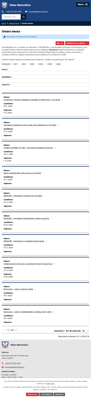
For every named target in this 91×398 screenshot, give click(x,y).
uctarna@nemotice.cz (38, 11)
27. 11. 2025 (8, 270)
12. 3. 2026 (8, 179)
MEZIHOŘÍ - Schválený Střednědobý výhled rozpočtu (28, 218)
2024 (41, 64)
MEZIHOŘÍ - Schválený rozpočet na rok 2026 (24, 196)
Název (5, 69)
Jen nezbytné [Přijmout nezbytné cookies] (46, 394)
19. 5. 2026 (8, 106)
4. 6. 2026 (8, 112)
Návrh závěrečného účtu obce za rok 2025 (24, 173)
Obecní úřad (14, 23)
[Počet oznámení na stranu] (85, 330)
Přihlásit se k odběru (77, 43)
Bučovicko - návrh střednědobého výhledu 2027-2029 (29, 312)
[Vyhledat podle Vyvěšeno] (45, 81)
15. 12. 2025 (8, 202)
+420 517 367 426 (13, 11)
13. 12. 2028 (8, 277)
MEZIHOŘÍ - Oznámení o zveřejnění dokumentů (26, 241)
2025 (50, 64)
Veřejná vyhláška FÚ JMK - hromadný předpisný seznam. (30, 148)
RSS (60, 43)
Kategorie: (6, 64)
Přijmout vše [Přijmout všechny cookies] (32, 394)
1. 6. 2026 (7, 160)
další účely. (51, 384)
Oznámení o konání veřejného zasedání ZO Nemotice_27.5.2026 (34, 99)
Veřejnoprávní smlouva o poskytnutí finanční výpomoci (30, 264)
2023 (32, 64)
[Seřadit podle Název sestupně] (9, 69)
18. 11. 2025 (8, 295)
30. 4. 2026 (8, 154)
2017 (16, 64)
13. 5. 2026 (8, 131)
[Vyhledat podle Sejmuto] (45, 88)
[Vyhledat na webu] (11, 17)
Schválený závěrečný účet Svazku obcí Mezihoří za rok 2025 (32, 125)
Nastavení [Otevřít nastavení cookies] (59, 394)
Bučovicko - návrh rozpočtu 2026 (20, 289)
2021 (24, 64)
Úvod (4, 23)
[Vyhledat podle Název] (45, 73)
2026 (58, 64)
